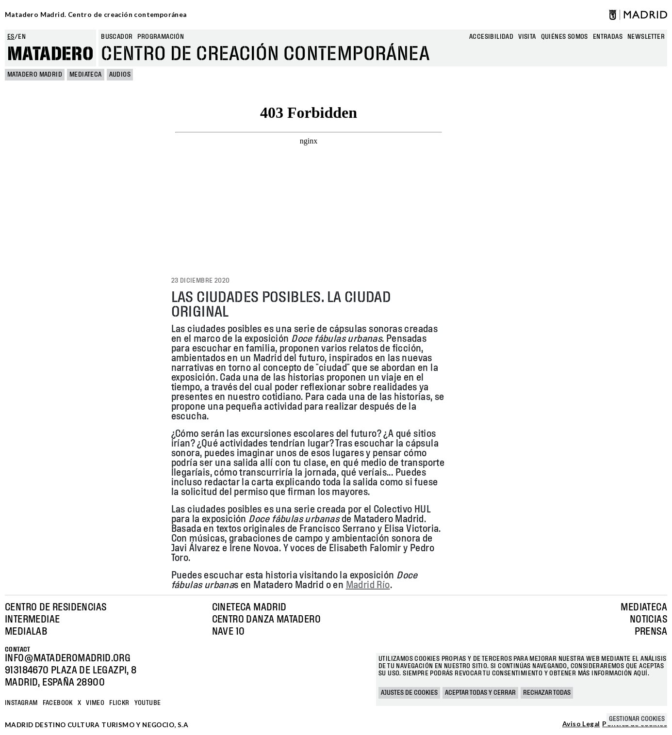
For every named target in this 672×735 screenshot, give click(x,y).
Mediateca (85, 74)
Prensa (651, 632)
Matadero (50, 54)
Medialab (26, 632)
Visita (527, 36)
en (22, 36)
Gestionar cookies (637, 719)
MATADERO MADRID (34, 74)
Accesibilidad (491, 36)
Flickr (119, 703)
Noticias (648, 619)
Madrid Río (368, 585)
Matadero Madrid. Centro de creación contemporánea (96, 14)
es (11, 36)
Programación (160, 36)
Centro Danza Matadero (266, 619)
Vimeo (95, 703)
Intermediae (32, 619)
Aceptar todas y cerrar (480, 692)
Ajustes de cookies (409, 692)
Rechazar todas (547, 692)
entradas (608, 36)
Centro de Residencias (55, 607)
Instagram (21, 703)
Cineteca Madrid (249, 607)
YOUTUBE (147, 703)
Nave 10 (228, 632)
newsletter (646, 36)
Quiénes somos (564, 36)
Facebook (58, 703)
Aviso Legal (581, 724)
